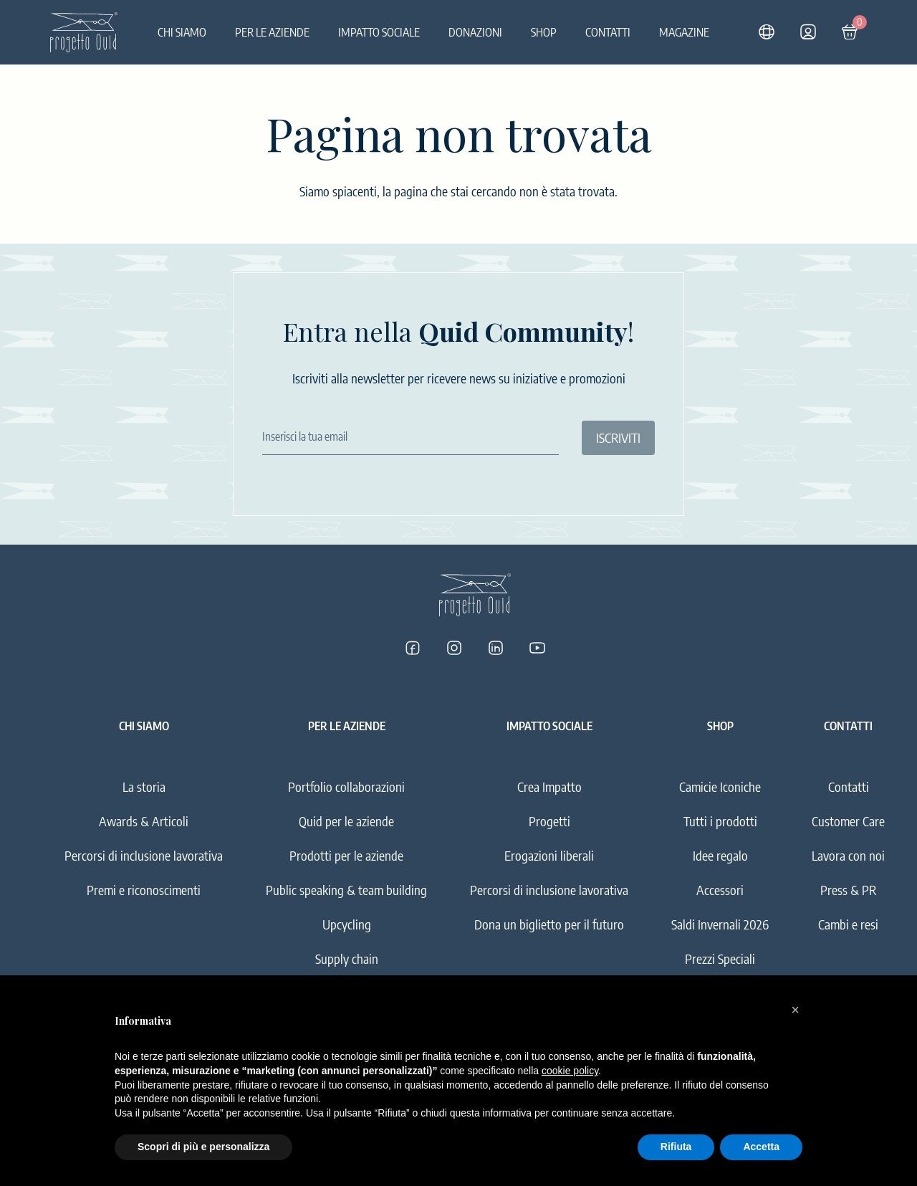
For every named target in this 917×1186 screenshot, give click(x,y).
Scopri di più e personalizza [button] (203, 1146)
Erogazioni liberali (549, 855)
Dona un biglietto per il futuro (549, 924)
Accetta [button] (761, 1146)
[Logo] (83, 32)
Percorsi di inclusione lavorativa (143, 855)
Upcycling (346, 924)
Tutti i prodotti (720, 821)
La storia (144, 786)
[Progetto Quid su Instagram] (454, 648)
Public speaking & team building (346, 889)
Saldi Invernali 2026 (720, 924)
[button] (795, 1009)
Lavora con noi (848, 855)
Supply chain (346, 958)
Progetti (549, 821)
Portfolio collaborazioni (346, 786)
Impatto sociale (379, 32)
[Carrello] (849, 32)
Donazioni (475, 32)
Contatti (607, 32)
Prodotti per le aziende (346, 855)
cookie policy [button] (570, 1070)
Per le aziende (272, 32)
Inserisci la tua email (304, 436)
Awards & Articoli (143, 821)
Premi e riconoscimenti (144, 889)
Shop (544, 32)
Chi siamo (182, 32)
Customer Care (848, 821)
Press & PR (848, 889)
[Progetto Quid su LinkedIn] (496, 648)
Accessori (720, 889)
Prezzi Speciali (720, 958)
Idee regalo (720, 855)
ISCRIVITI (618, 437)
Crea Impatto (549, 786)
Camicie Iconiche (720, 786)
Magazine (684, 32)
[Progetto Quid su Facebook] (412, 648)
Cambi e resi (848, 924)
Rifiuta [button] (676, 1146)
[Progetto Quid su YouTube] (537, 648)
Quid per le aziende (346, 821)
